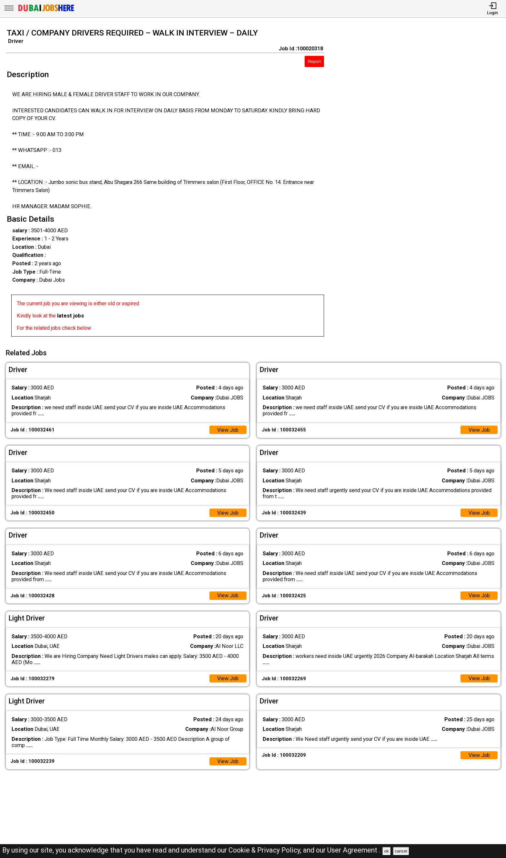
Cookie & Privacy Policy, (265, 850)
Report (314, 61)
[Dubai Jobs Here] (46, 11)
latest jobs (70, 316)
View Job (227, 430)
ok (386, 851)
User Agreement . (353, 850)
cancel (401, 851)
